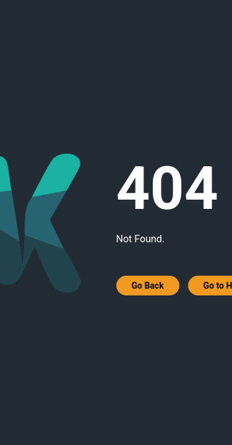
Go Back (148, 285)
